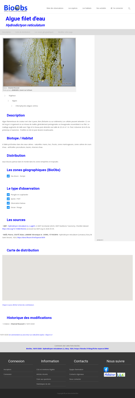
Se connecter (117, 10)
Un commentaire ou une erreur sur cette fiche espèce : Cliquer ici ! (30, 335)
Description (6, 32)
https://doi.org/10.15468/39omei (14, 229)
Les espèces (72, 10)
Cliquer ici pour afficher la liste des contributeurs (18, 305)
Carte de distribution (22, 32)
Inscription (7, 369)
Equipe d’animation (76, 369)
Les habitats (86, 10)
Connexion (7, 374)
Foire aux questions (44, 379)
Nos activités (101, 10)
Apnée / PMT (13, 198)
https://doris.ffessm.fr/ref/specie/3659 (31, 237)
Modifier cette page (65, 32)
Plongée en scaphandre (17, 194)
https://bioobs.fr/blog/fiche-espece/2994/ (91, 349)
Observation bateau (16, 203)
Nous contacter (75, 379)
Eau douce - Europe (16, 176)
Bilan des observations (55, 10)
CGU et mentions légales (46, 369)
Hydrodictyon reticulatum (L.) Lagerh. (21, 226)
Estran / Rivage (14, 207)
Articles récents (42, 374)
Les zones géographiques (44, 32)
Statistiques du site (43, 384)
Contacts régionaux (76, 374)
